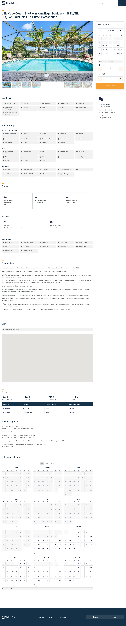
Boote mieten (91, 3)
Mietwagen (101, 3)
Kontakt (41, 617)
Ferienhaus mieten (80, 3)
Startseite (70, 3)
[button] (16, 473)
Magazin (109, 3)
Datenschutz (62, 617)
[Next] (90, 51)
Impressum (51, 617)
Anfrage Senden (110, 86)
